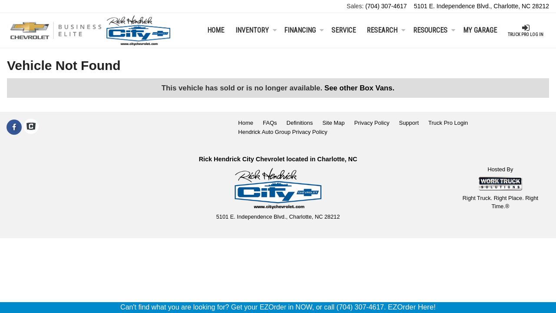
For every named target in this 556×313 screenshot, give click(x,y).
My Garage (480, 30)
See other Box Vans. (359, 88)
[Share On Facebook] (14, 127)
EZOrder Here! (412, 307)
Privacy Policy (372, 123)
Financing (304, 30)
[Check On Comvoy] (31, 127)
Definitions (300, 123)
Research (386, 30)
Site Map (333, 123)
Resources (434, 30)
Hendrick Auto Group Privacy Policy (282, 132)
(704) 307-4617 (386, 6)
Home (215, 30)
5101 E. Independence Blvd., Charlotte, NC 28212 (481, 6)
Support (409, 123)
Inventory (256, 30)
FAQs (270, 123)
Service (343, 30)
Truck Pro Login (448, 123)
